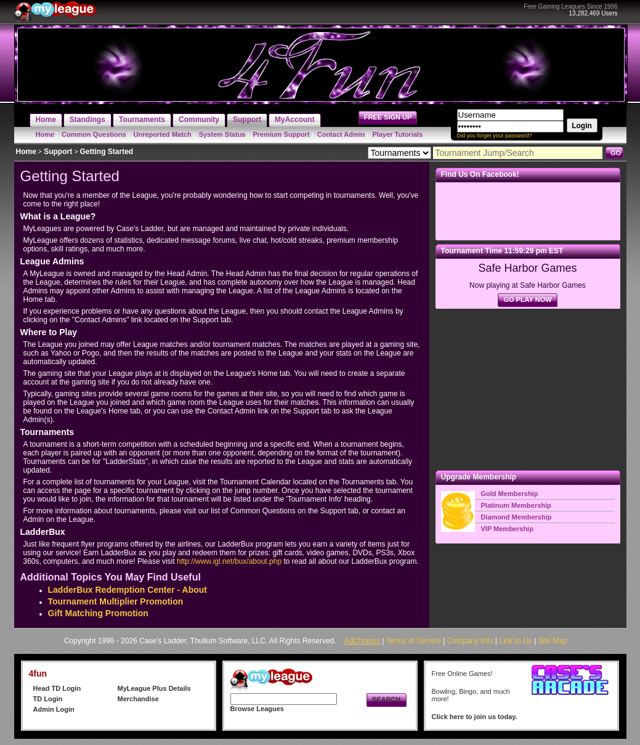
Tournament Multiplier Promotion (116, 601)
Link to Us (515, 641)
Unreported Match (163, 134)
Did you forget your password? (494, 135)
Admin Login (54, 709)
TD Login (48, 698)
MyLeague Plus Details (154, 688)
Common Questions (94, 134)
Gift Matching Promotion (98, 613)
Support (58, 151)
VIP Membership (507, 528)
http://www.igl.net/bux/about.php (229, 561)
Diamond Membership (516, 517)
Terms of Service (413, 641)
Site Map (552, 641)
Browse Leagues (257, 708)
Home (45, 134)
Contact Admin (341, 134)
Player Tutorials (398, 134)
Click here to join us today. (474, 716)
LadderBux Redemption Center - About (128, 590)
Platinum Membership (516, 505)
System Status (222, 134)
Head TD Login (57, 688)
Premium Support (281, 134)
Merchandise (138, 698)
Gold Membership (509, 493)
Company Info (470, 641)
